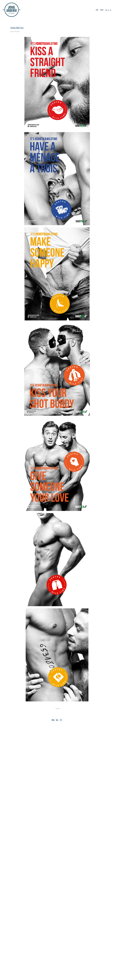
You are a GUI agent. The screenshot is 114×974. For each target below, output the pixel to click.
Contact (102, 10)
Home (97, 10)
